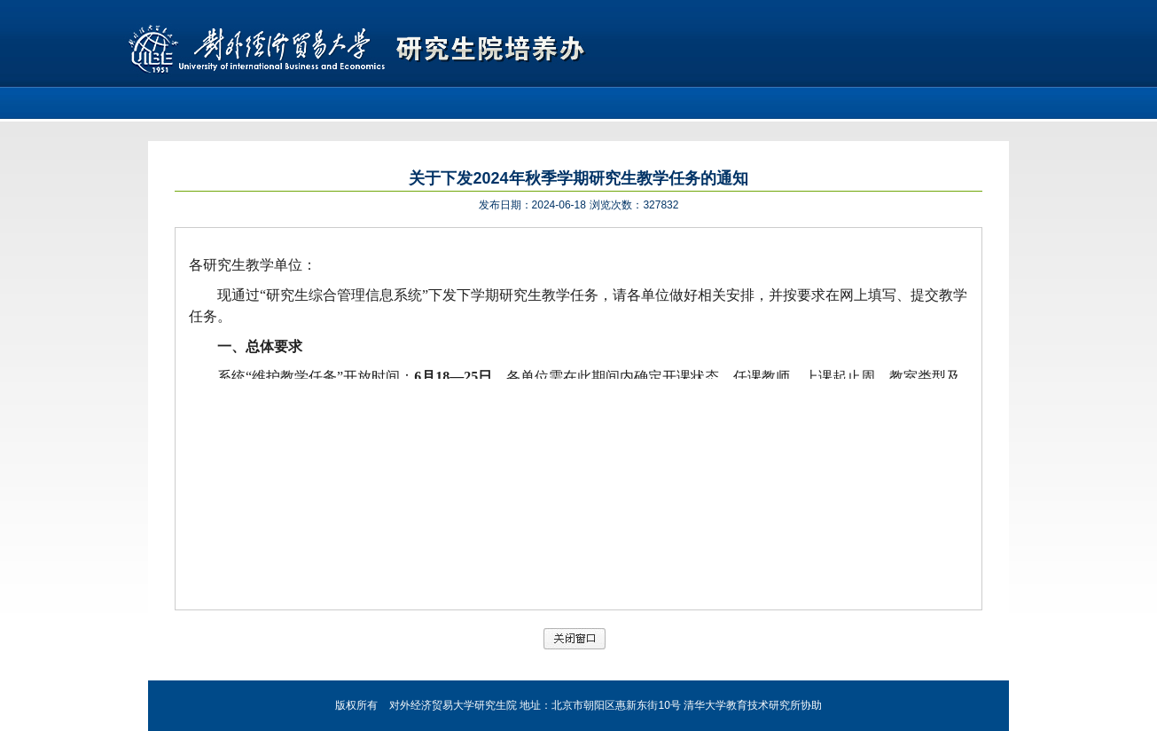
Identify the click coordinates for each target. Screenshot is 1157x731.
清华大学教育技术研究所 (742, 705)
